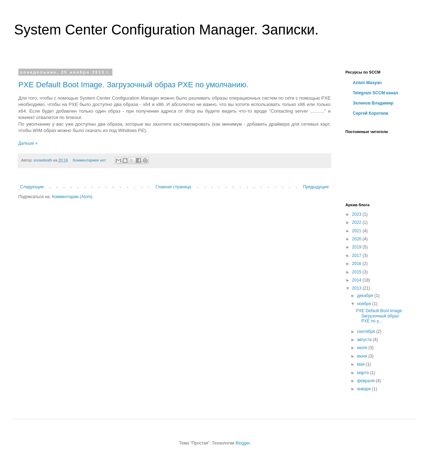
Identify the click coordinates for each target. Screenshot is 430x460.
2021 (357, 230)
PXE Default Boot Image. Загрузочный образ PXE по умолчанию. (133, 84)
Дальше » (27, 143)
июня (362, 356)
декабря (365, 295)
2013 (357, 288)
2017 (357, 255)
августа (365, 339)
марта (363, 372)
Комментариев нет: (90, 160)
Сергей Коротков (370, 113)
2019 (357, 247)
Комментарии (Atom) (72, 196)
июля (362, 347)
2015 (357, 272)
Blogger (242, 443)
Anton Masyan (367, 82)
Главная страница (173, 186)
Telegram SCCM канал (375, 92)
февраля (366, 380)
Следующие (32, 186)
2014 (357, 280)
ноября (364, 303)
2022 (357, 222)
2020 (357, 239)
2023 (357, 214)
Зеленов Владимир (373, 103)
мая (361, 364)
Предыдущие (316, 186)
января (364, 388)
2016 (357, 263)
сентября (366, 331)
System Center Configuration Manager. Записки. (166, 29)
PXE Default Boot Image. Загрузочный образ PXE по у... (379, 315)
